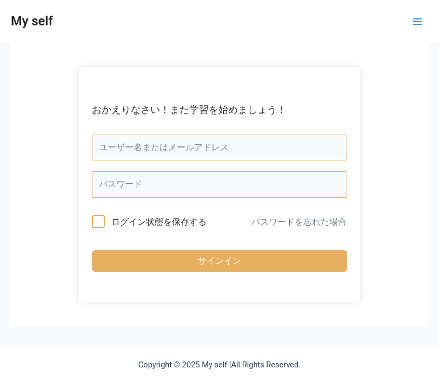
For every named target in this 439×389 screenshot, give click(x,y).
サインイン (219, 261)
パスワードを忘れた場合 (299, 222)
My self (32, 21)
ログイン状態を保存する (159, 222)
